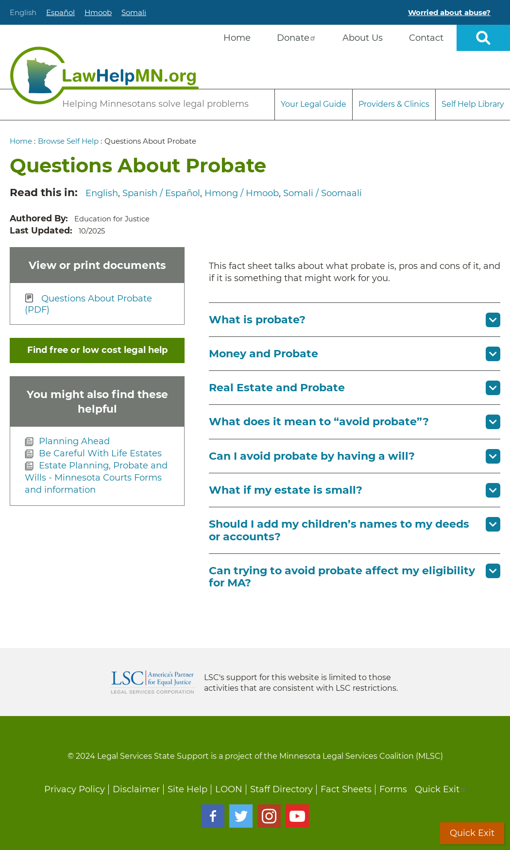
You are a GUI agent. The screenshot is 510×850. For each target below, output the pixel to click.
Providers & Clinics (393, 104)
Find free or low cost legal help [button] (97, 350)
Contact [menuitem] (426, 38)
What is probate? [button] (257, 319)
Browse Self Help (68, 141)
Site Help (187, 789)
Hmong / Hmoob (241, 193)
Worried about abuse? (449, 12)
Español (60, 12)
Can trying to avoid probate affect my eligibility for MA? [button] (342, 576)
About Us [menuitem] (362, 38)
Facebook (212, 816)
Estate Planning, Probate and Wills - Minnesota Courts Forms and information (96, 477)
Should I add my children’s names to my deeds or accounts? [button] (339, 530)
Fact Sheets (346, 789)
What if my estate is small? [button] (285, 490)
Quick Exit (440, 789)
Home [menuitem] (237, 38)
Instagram (269, 816)
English (23, 12)
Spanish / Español (161, 193)
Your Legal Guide (313, 104)
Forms (393, 789)
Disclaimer (136, 789)
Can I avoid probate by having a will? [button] (312, 456)
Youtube (297, 816)
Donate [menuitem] (296, 38)
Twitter (241, 816)
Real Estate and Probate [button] (277, 387)
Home (21, 141)
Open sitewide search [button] (483, 38)
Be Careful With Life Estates (100, 453)
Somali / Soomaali (322, 193)
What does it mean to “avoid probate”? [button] (319, 421)
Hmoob (98, 12)
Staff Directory (281, 789)
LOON (228, 789)
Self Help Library (473, 104)
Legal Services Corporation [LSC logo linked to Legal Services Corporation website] (152, 682)
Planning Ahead (74, 441)
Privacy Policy (74, 789)
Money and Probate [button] (263, 353)
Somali (133, 12)
